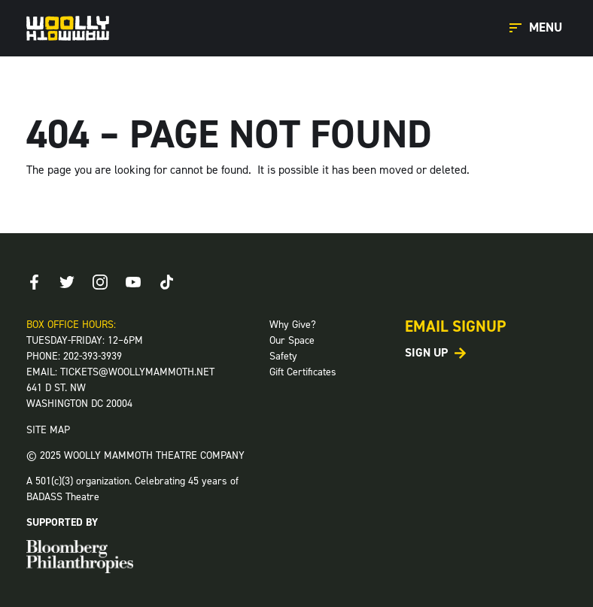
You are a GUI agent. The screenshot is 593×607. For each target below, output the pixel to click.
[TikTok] (166, 282)
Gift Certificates (302, 372)
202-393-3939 (92, 356)
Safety (283, 356)
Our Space (292, 340)
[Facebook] (33, 282)
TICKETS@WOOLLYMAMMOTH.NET (137, 372)
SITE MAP (48, 430)
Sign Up (426, 353)
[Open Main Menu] (538, 28)
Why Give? (292, 324)
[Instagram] (100, 282)
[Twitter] (67, 282)
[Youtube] (133, 282)
